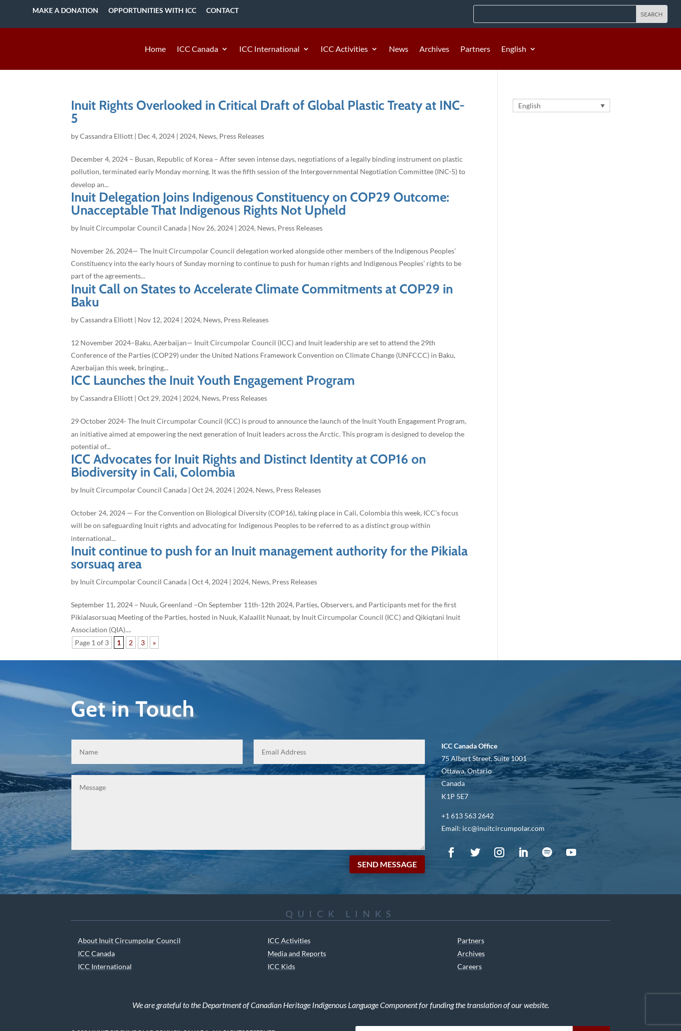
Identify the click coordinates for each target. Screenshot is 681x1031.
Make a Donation (65, 10)
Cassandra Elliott (106, 136)
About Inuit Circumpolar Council (129, 940)
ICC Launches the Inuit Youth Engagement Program (213, 380)
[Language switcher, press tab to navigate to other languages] (561, 105)
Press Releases (241, 136)
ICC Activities (344, 49)
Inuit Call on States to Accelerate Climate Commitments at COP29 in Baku (262, 295)
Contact (222, 10)
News (398, 49)
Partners (475, 49)
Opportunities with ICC (152, 10)
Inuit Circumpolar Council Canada (133, 228)
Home (155, 49)
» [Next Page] (154, 642)
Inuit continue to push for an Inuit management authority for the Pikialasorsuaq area (269, 557)
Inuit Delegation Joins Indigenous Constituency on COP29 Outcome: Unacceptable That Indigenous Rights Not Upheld (260, 203)
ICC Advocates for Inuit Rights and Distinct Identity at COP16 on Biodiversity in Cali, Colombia (248, 465)
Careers (469, 966)
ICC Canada (197, 49)
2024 (188, 136)
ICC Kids (281, 966)
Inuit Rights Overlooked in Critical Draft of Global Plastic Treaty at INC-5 (268, 111)
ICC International (269, 49)
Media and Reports (297, 953)
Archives (434, 49)
